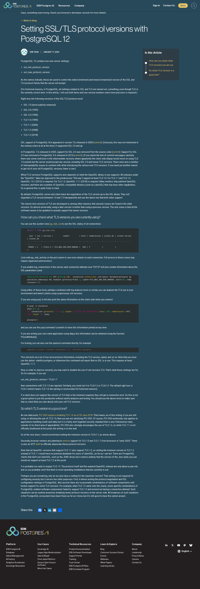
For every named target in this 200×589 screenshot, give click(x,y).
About (134, 549)
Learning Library (107, 566)
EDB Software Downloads (80, 552)
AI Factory (10, 559)
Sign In (156, 5)
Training (72, 559)
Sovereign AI (43, 549)
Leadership (137, 552)
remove (66, 440)
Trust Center (74, 562)
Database (10, 552)
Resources (64, 5)
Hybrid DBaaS (43, 556)
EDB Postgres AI (45, 5)
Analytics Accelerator (15, 562)
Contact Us (169, 5)
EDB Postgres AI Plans (78, 566)
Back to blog (30, 20)
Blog (102, 549)
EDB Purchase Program (79, 569)
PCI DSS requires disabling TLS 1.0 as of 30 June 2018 (66, 415)
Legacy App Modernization (49, 552)
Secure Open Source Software (47, 563)
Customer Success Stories (112, 552)
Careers (135, 559)
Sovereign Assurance (15, 566)
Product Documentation (79, 549)
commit (97, 142)
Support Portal (75, 556)
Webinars (104, 559)
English (185, 551)
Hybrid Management (15, 556)
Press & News (138, 556)
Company (79, 5)
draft (38, 444)
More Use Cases (45, 568)
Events (103, 556)
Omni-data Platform (46, 559)
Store (183, 5)
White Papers (106, 562)
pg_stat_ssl (55, 224)
